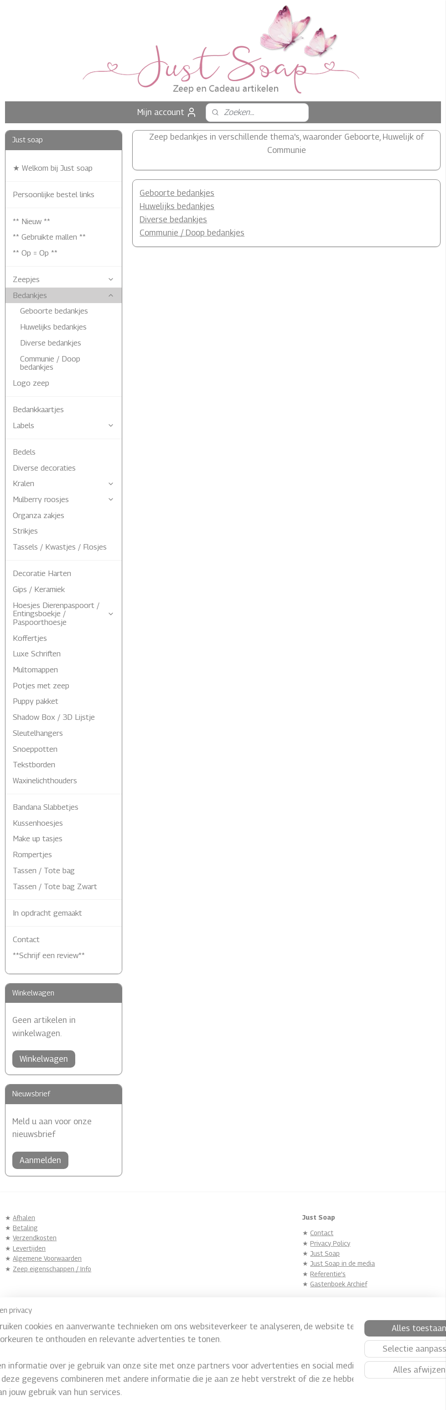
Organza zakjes (38, 515)
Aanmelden (40, 1160)
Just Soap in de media (342, 1263)
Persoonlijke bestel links (53, 194)
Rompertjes (32, 854)
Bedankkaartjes (38, 409)
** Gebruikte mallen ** (49, 236)
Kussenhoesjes (38, 823)
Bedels (24, 451)
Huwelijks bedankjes (177, 206)
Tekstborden (34, 764)
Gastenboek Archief (338, 1284)
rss (205, 1393)
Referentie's (328, 1274)
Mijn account (167, 112)
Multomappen (35, 669)
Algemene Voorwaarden (47, 1258)
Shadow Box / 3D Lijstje (54, 717)
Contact (26, 939)
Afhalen (24, 1217)
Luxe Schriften (37, 653)
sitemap (189, 1393)
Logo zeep (31, 383)
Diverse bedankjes (173, 219)
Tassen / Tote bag (44, 870)
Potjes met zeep (41, 685)
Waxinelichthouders (45, 780)
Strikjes (25, 530)
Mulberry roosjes (63, 499)
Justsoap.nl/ (177, 1335)
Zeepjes (63, 279)
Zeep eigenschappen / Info (52, 1269)
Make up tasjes (37, 838)
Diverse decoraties (44, 467)
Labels (63, 425)
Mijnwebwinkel (308, 1393)
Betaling (25, 1228)
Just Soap (325, 1253)
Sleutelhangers (38, 733)
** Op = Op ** (35, 252)
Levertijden (29, 1248)
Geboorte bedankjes (177, 193)
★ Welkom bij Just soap (53, 168)
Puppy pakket (35, 701)
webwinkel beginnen (236, 1393)
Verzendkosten (35, 1238)
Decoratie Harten (42, 573)
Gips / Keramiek (39, 589)
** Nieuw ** (31, 221)
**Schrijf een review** (49, 955)
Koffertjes (30, 638)
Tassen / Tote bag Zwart (55, 886)
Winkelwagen (44, 1059)
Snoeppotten (35, 749)
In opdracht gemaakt (47, 912)
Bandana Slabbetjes (45, 807)
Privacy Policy (330, 1243)
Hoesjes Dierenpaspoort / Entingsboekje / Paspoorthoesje (63, 614)
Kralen (63, 483)
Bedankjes (63, 295)
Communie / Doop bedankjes (192, 232)
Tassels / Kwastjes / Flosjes (60, 546)
